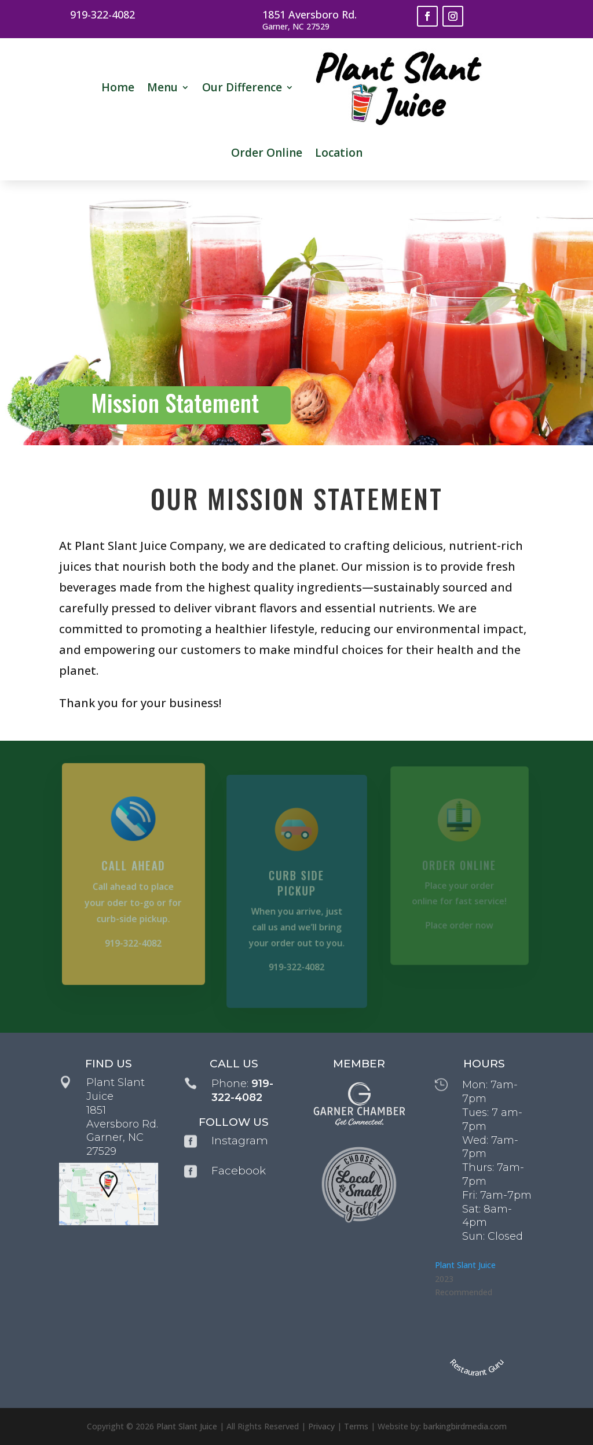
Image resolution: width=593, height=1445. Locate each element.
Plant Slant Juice (465, 1264)
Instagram (239, 1140)
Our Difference (242, 87)
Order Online (266, 152)
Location (339, 152)
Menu (162, 87)
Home (117, 87)
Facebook (238, 1170)
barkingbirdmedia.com (465, 1426)
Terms (356, 1426)
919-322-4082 (102, 14)
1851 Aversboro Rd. (309, 14)
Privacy (321, 1426)
